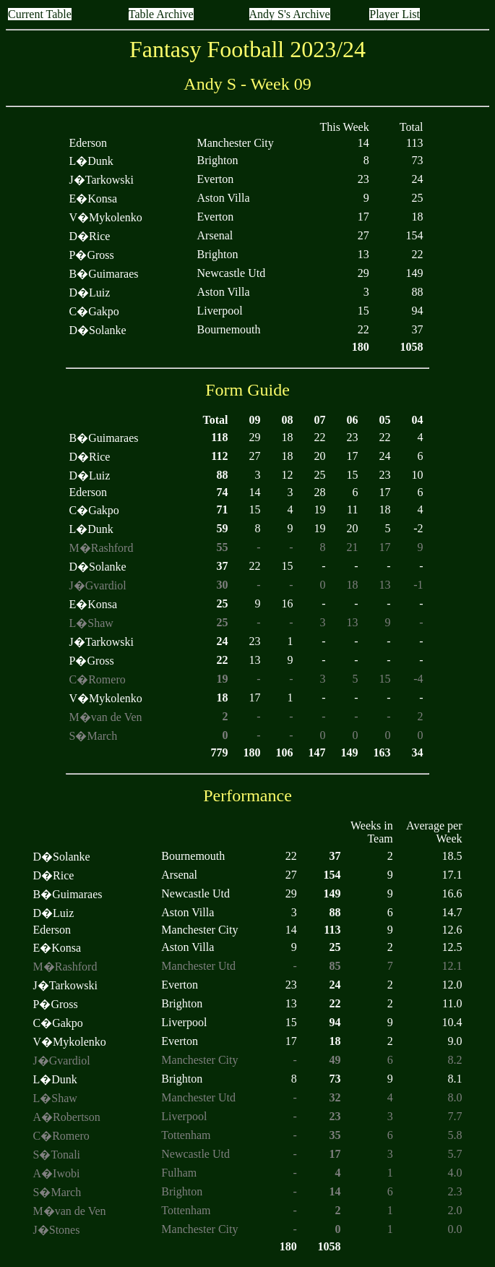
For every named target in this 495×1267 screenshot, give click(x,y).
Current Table (40, 14)
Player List (394, 14)
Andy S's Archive (289, 14)
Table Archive (161, 14)
